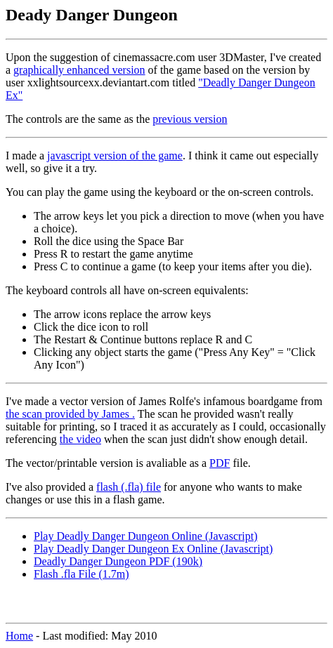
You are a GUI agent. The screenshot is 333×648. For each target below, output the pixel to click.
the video (80, 439)
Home (19, 636)
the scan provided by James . (70, 414)
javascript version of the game (115, 155)
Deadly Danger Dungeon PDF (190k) (118, 561)
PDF (219, 463)
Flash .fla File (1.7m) (81, 574)
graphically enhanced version (79, 70)
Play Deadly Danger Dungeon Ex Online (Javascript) (153, 549)
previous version (189, 119)
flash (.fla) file (128, 487)
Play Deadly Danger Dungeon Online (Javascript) (146, 536)
